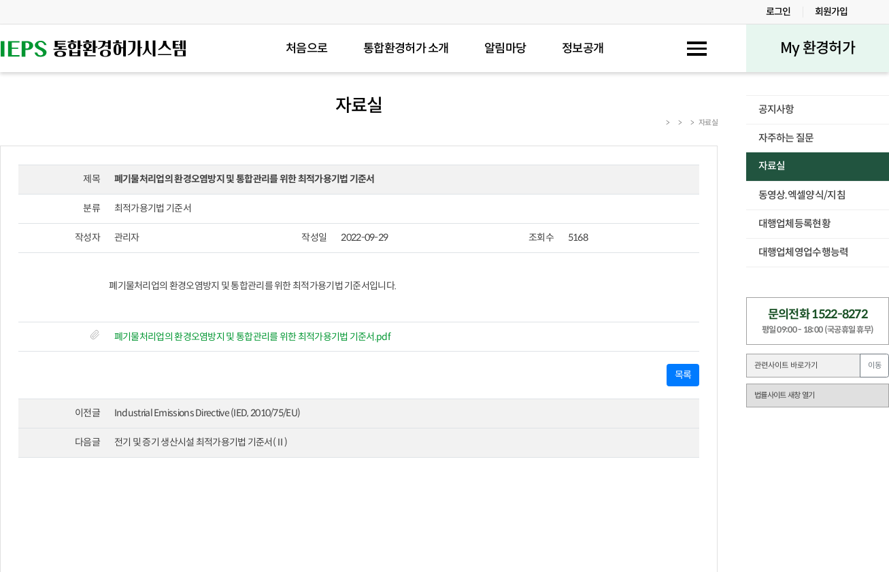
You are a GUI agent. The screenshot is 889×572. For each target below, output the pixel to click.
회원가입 (831, 11)
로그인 (778, 11)
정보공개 (582, 48)
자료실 (772, 166)
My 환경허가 (817, 48)
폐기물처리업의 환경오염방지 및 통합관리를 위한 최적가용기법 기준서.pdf (252, 337)
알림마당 (505, 48)
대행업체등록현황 (794, 224)
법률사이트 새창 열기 (784, 395)
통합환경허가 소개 (406, 48)
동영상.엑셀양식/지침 (801, 195)
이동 (875, 365)
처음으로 (306, 48)
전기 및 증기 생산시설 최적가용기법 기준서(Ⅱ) (201, 442)
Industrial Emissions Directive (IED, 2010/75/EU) (207, 413)
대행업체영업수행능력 (803, 252)
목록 (683, 375)
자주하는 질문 (786, 138)
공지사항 (776, 109)
